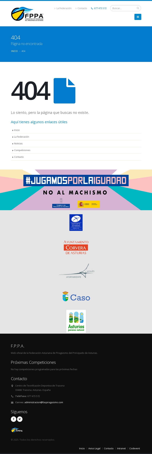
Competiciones (22, 150)
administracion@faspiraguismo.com (43, 402)
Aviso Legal (94, 448)
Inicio (14, 51)
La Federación (63, 8)
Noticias (18, 143)
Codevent (134, 448)
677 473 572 (99, 8)
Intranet (121, 448)
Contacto (81, 8)
